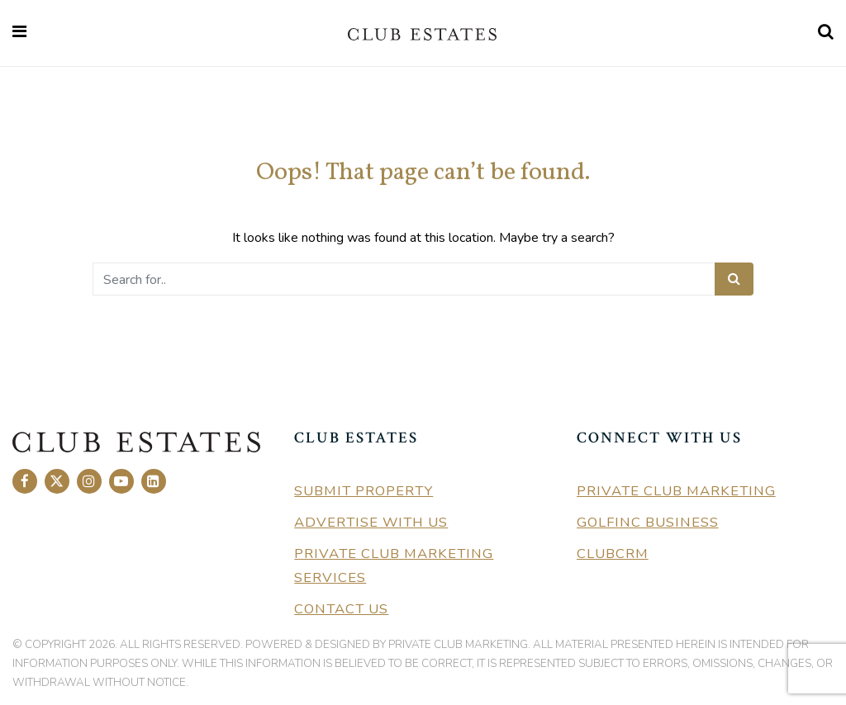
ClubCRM (613, 553)
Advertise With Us (371, 522)
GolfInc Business (648, 522)
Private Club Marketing (676, 490)
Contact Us (341, 608)
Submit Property (363, 490)
